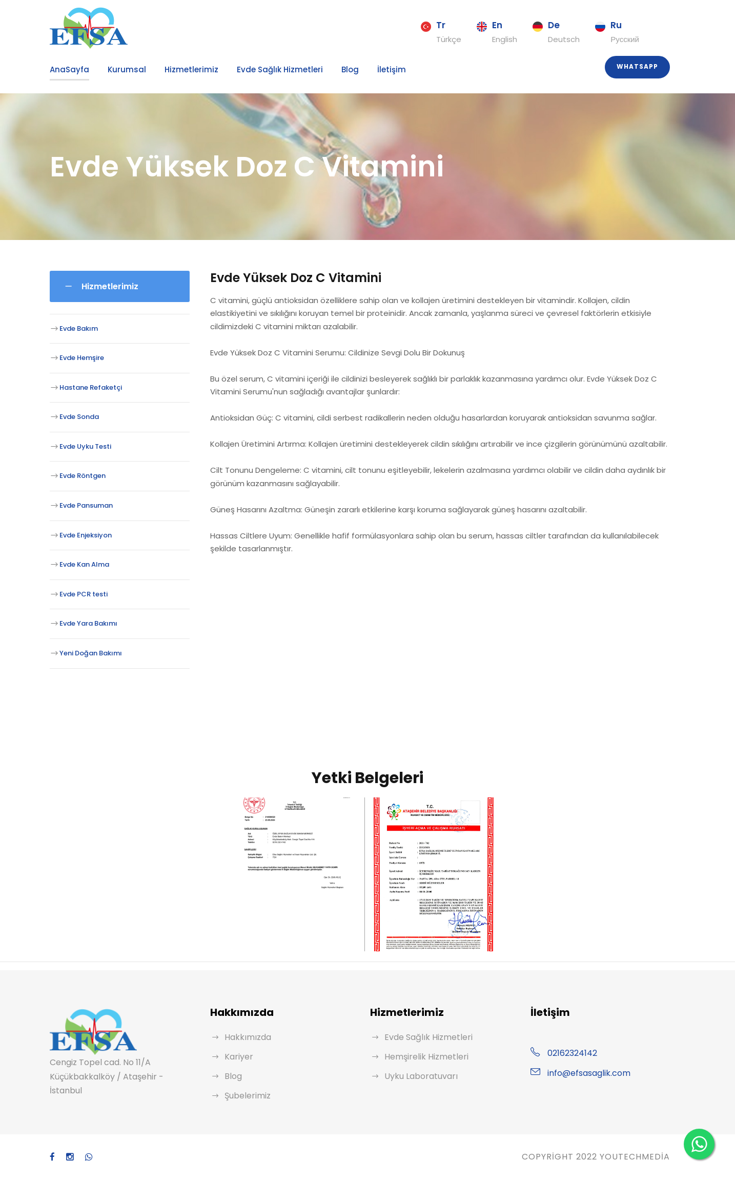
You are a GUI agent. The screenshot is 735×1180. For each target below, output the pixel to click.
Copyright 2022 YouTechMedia (594, 1156)
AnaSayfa (66, 69)
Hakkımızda (246, 1037)
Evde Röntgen (80, 475)
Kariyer (237, 1056)
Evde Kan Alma (82, 564)
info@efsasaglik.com (584, 1073)
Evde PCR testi (82, 594)
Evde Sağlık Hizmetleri (255, 69)
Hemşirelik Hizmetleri (422, 1056)
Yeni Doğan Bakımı (87, 653)
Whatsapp (638, 66)
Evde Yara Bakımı (86, 623)
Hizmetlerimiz (175, 69)
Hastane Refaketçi (86, 387)
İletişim (358, 69)
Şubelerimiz (246, 1095)
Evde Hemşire (80, 358)
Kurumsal (117, 69)
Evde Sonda (77, 417)
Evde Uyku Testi (83, 446)
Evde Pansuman (83, 505)
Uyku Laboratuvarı (418, 1076)
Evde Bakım (77, 328)
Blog (320, 69)
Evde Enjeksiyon (84, 534)
